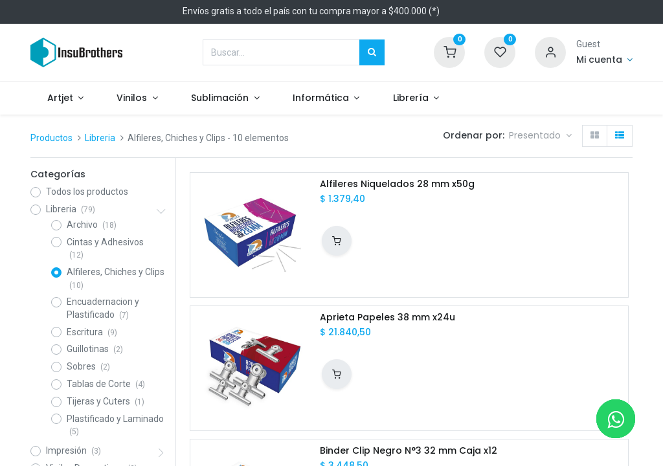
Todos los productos (87, 191)
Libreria (100, 138)
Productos (51, 138)
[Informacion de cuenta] (604, 60)
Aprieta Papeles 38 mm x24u (387, 317)
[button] (540, 136)
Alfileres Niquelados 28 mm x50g (397, 184)
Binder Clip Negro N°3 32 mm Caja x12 (408, 451)
